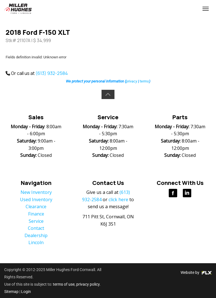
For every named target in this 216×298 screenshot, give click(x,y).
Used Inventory (36, 199)
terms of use (64, 284)
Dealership (36, 235)
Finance (36, 214)
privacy (131, 81)
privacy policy (88, 284)
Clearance (36, 206)
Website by (196, 272)
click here (118, 199)
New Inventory (36, 192)
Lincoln (36, 242)
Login (26, 291)
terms (144, 81)
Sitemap (11, 291)
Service (36, 221)
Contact (36, 228)
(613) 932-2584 (167, 8)
